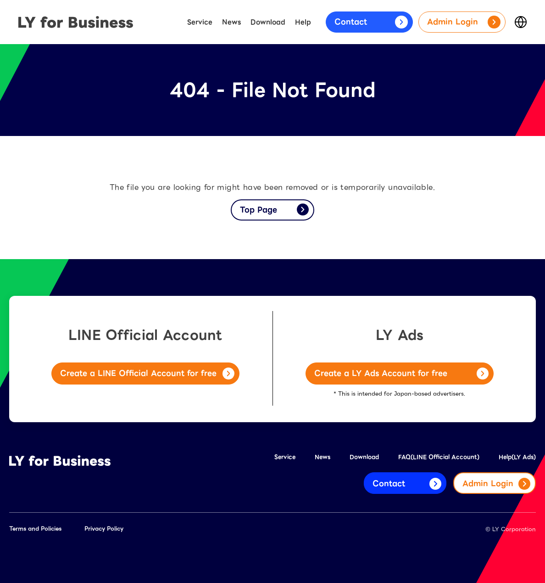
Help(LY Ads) (517, 457)
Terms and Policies (35, 528)
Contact (371, 22)
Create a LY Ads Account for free (401, 373)
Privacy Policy (103, 528)
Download (267, 22)
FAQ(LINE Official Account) (438, 457)
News (231, 22)
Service (199, 22)
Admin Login (464, 22)
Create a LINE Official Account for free (147, 373)
